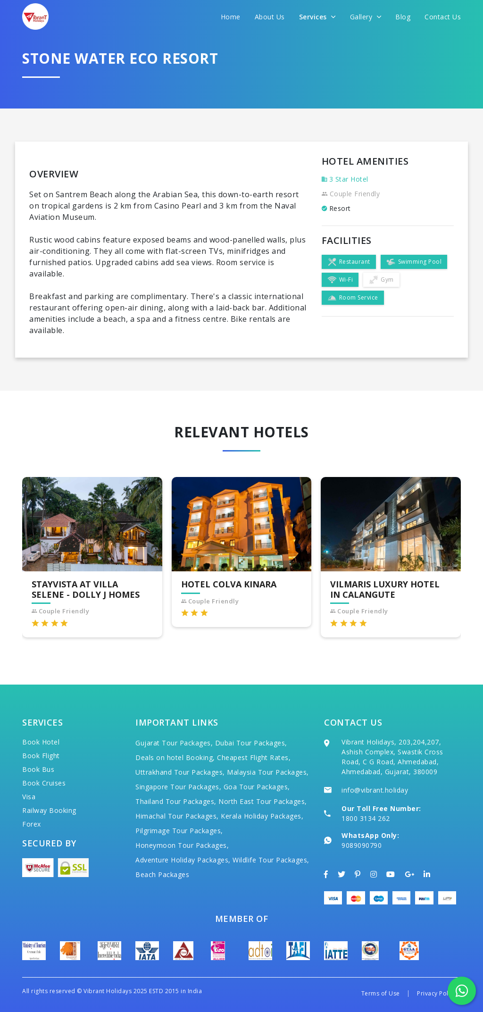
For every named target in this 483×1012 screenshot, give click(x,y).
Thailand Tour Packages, (176, 801)
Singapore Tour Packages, (178, 786)
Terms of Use (380, 993)
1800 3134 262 (365, 818)
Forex (31, 824)
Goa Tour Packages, (257, 786)
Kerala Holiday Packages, (262, 815)
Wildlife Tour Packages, (271, 859)
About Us (270, 16)
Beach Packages (162, 874)
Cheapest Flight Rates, (254, 757)
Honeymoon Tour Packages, (182, 845)
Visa (28, 796)
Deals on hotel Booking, (175, 757)
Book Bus (38, 769)
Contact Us (443, 16)
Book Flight (41, 755)
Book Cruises (44, 782)
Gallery (366, 16)
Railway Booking (49, 810)
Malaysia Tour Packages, (268, 772)
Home (231, 16)
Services (317, 16)
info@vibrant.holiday (374, 790)
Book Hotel (40, 741)
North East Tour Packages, (262, 801)
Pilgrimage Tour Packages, (179, 830)
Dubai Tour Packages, (251, 742)
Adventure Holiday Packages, (183, 859)
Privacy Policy (436, 993)
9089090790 (361, 845)
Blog (402, 16)
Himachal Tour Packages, (177, 815)
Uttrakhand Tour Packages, (180, 772)
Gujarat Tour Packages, (174, 742)
